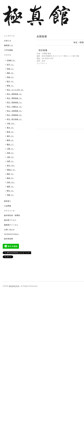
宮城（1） (10, 69)
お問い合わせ (9, 230)
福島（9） (10, 73)
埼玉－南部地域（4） (14, 94)
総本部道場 (8, 239)
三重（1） (10, 149)
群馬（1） (10, 85)
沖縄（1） (10, 195)
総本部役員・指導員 (12, 215)
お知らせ (7, 41)
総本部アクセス (10, 220)
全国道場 (7, 55)
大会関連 (7, 206)
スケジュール (9, 211)
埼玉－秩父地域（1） (14, 119)
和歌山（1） (11, 170)
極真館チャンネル (11, 225)
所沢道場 (43, 50)
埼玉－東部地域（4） (14, 98)
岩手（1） (10, 64)
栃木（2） (10, 81)
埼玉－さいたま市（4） (15, 90)
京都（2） (10, 153)
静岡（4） (10, 140)
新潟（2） (10, 132)
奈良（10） (11, 165)
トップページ (9, 36)
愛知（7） (10, 144)
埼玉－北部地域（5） (14, 111)
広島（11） (11, 182)
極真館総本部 (14, 286)
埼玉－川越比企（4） (14, 106)
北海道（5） (11, 60)
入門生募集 (8, 50)
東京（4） (10, 127)
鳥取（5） (10, 174)
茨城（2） (10, 77)
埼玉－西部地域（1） (14, 102)
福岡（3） (10, 186)
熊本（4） (10, 191)
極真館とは (8, 45)
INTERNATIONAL (11, 234)
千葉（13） (11, 123)
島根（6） (10, 178)
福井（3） (10, 136)
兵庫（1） (10, 161)
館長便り (7, 201)
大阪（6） (10, 157)
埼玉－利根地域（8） (14, 115)
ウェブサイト (42, 63)
